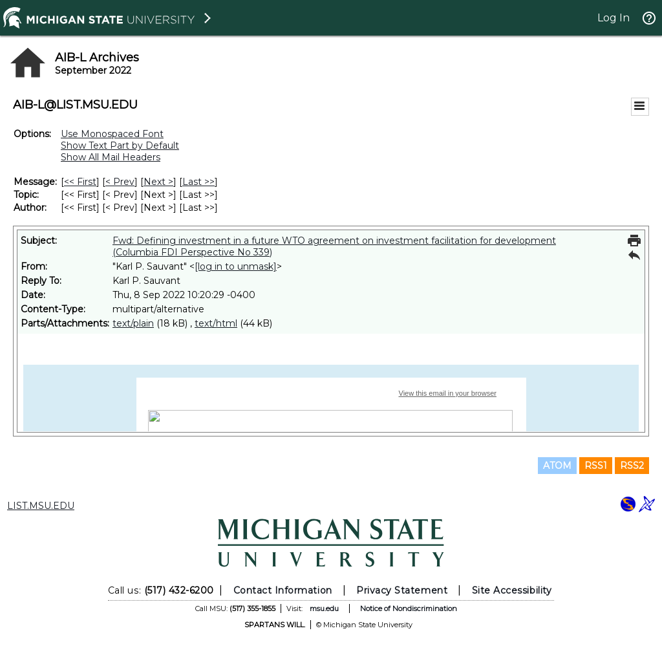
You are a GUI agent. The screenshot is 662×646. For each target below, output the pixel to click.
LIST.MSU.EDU (40, 505)
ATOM (557, 465)
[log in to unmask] (236, 266)
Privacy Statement (401, 590)
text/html (216, 323)
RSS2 (632, 465)
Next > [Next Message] (158, 182)
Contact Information (282, 590)
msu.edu (324, 608)
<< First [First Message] (80, 182)
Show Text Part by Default (120, 145)
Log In (613, 18)
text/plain (133, 323)
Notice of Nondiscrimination (408, 608)
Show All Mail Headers (110, 157)
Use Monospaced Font (112, 134)
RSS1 (595, 465)
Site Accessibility (512, 590)
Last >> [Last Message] (198, 182)
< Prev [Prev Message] (119, 182)
